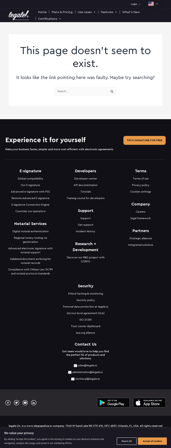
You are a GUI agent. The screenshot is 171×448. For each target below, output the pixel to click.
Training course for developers (85, 197)
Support (85, 217)
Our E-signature (30, 184)
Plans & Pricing (62, 12)
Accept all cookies (152, 441)
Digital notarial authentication (30, 230)
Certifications (49, 18)
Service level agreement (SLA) (86, 312)
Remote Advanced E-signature (30, 197)
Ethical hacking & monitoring (85, 292)
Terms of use (141, 177)
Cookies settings (140, 190)
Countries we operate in (30, 210)
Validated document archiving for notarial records (30, 260)
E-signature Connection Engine (30, 203)
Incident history (85, 230)
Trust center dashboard (85, 325)
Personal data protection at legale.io (85, 305)
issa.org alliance (85, 331)
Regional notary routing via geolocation (30, 239)
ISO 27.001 (85, 318)
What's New (131, 12)
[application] (138, 4)
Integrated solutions (140, 244)
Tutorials (85, 190)
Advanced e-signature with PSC (30, 190)
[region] (85, 438)
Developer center (85, 177)
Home (42, 12)
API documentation (86, 184)
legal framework (140, 217)
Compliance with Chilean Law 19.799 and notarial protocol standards (30, 270)
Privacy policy (140, 184)
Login (135, 4)
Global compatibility (30, 177)
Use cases (87, 12)
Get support (85, 223)
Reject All (127, 441)
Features (109, 12)
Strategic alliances (140, 237)
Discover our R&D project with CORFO (86, 258)
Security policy (85, 299)
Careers (140, 210)
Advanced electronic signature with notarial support (30, 249)
